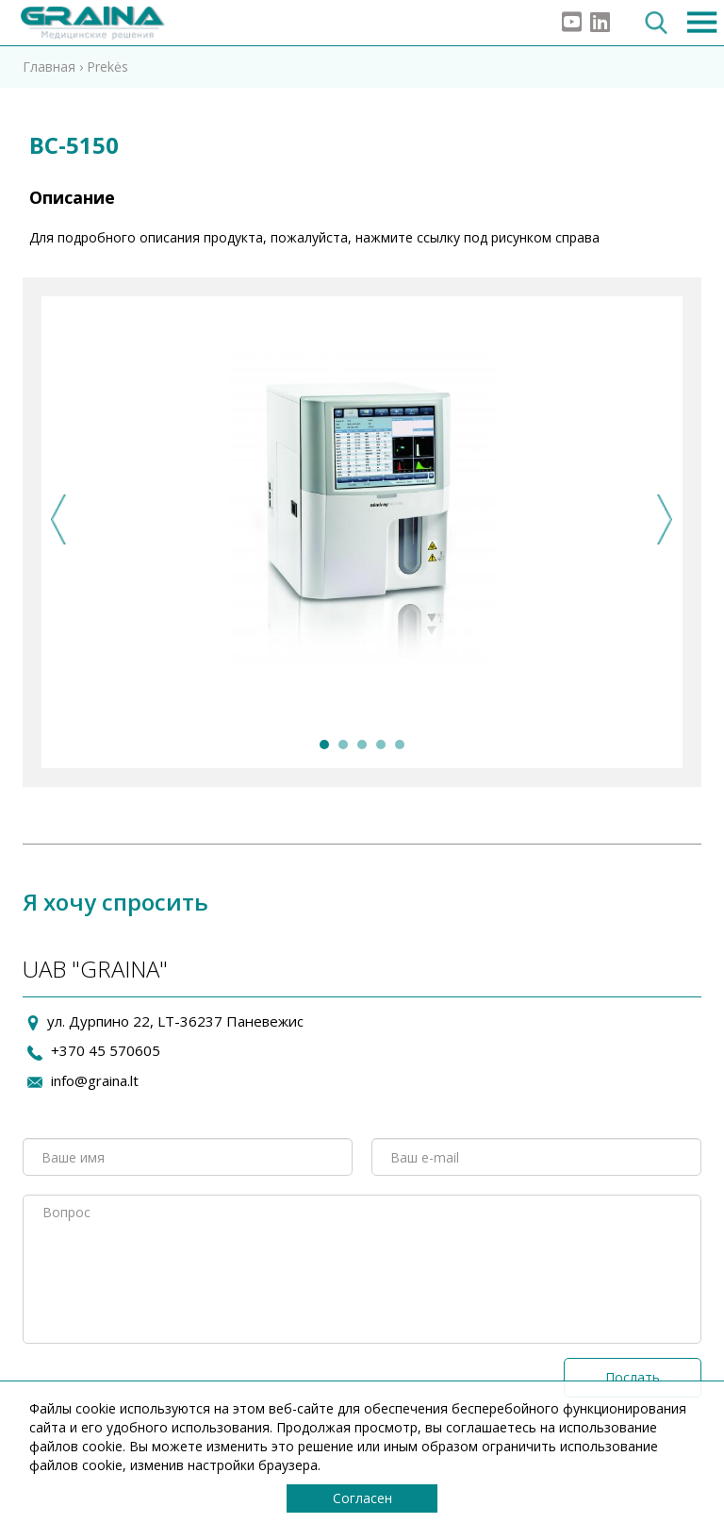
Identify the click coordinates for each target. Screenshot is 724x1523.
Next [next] (665, 519)
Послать (632, 1377)
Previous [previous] (59, 519)
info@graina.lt (95, 1080)
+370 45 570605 (105, 1050)
